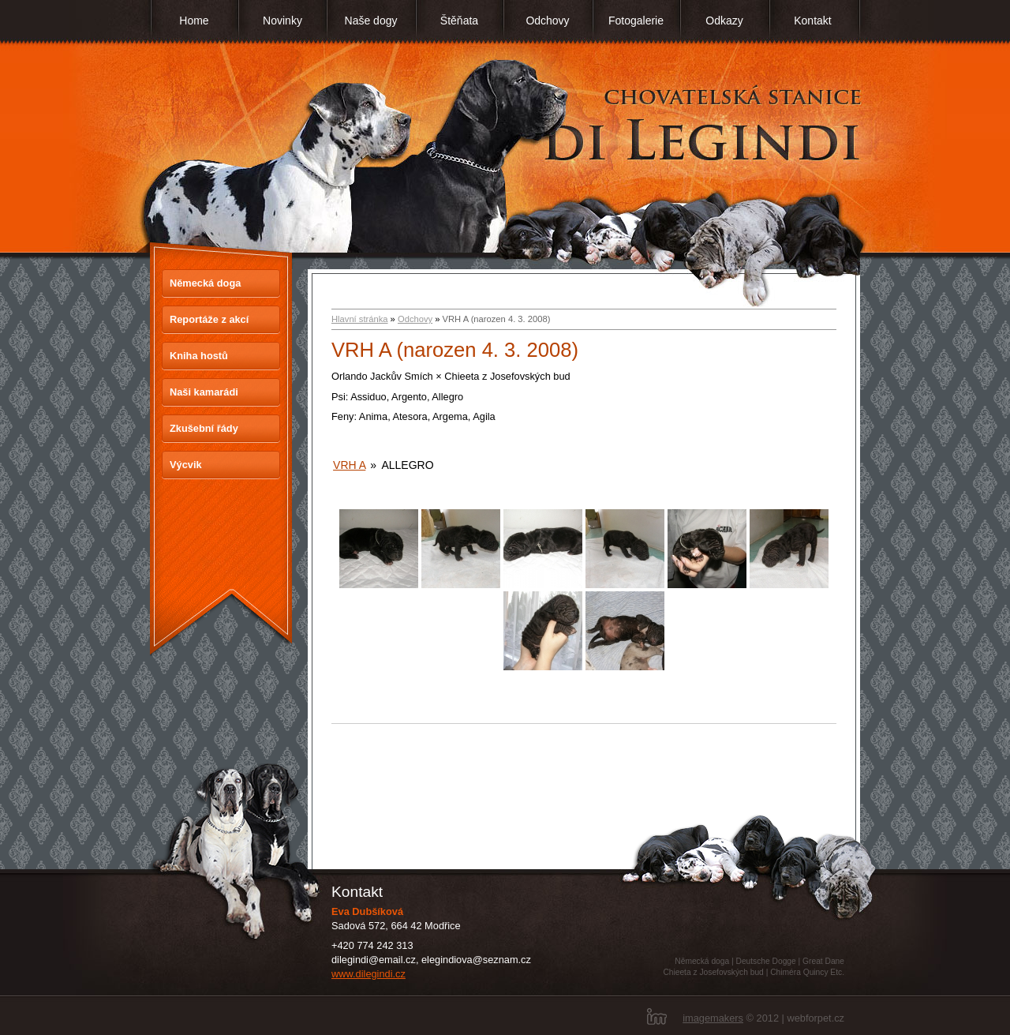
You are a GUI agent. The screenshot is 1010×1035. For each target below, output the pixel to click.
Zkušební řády (204, 428)
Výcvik (186, 465)
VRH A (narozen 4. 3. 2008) (454, 350)
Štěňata (459, 20)
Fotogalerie (636, 20)
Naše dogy (371, 20)
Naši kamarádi (204, 392)
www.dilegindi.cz (368, 974)
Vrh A (349, 465)
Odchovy (547, 20)
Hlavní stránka (359, 319)
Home (193, 20)
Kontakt (812, 20)
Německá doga (205, 283)
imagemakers (713, 1018)
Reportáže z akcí (209, 319)
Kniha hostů (199, 356)
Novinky (282, 20)
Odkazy (724, 20)
